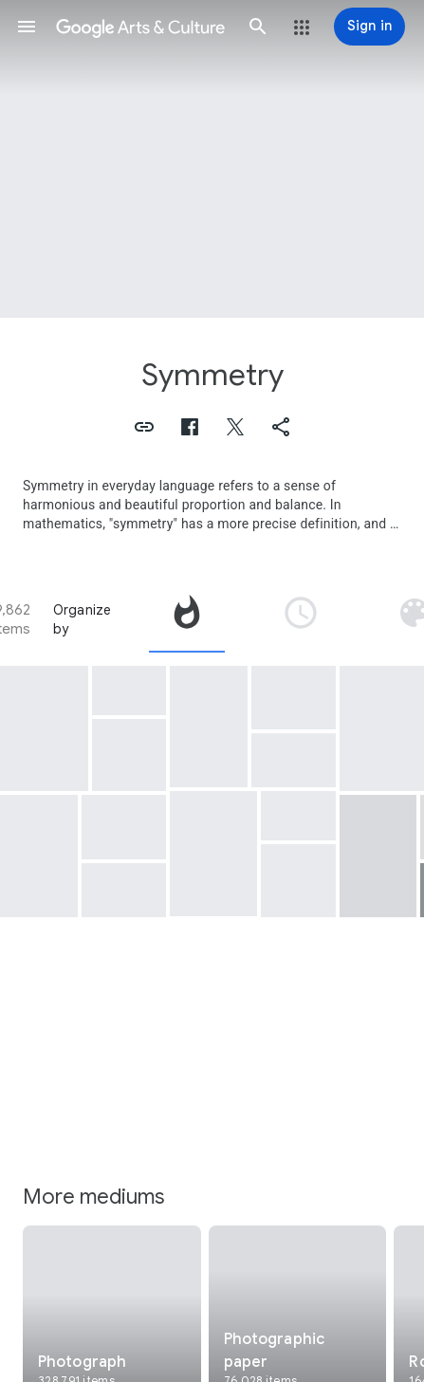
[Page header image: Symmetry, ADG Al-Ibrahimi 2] (212, 159)
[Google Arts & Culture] (142, 26)
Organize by (82, 619)
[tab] (187, 619)
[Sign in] (369, 27)
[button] (26, 26)
